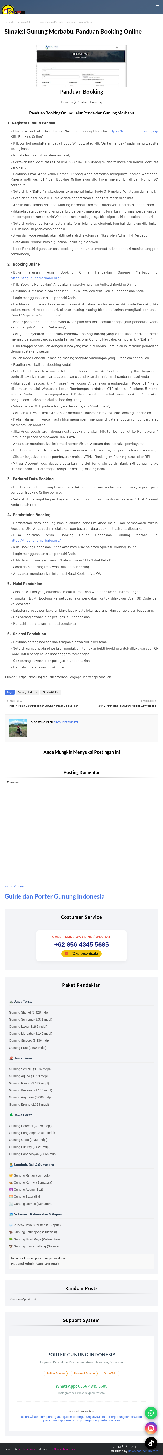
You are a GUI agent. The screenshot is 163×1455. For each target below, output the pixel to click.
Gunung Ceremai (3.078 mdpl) (30, 1126)
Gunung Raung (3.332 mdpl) (29, 1083)
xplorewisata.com (33, 1417)
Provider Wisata (66, 722)
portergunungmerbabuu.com (100, 1420)
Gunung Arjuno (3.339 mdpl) (29, 1076)
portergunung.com (59, 1417)
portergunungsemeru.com (124, 1417)
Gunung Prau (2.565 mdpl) (27, 1048)
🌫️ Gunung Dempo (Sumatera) (31, 1204)
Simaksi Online (25, 21)
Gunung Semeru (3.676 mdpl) (30, 1069)
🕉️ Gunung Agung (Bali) (26, 1189)
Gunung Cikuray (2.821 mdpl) (29, 1147)
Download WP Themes (143, 1451)
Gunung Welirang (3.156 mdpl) (30, 1090)
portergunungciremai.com (61, 1420)
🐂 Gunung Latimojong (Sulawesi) (33, 1232)
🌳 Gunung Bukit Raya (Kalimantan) (34, 1239)
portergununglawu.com (89, 1417)
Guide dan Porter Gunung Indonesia (55, 896)
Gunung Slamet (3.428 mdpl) (29, 1012)
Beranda (9, 21)
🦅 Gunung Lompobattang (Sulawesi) (35, 1246)
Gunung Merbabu (27, 692)
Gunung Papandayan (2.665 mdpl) (33, 1154)
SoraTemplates (26, 1448)
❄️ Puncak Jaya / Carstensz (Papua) (35, 1225)
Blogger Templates (64, 1448)
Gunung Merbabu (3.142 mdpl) (30, 1033)
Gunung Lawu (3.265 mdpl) (28, 1026)
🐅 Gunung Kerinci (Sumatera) (30, 1182)
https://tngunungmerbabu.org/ (133, 131)
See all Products (15, 886)
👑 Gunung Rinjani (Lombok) (29, 1175)
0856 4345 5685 (81, 1386)
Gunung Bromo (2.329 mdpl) (29, 1104)
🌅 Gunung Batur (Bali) (25, 1196)
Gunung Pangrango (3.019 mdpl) (32, 1133)
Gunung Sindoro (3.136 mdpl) (29, 1040)
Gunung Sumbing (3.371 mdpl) (30, 1019)
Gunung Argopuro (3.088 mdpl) (30, 1097)
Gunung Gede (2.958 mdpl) (28, 1140)
